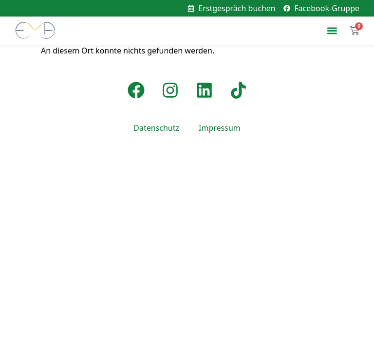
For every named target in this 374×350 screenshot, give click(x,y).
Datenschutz (156, 127)
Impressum (220, 127)
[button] (332, 31)
